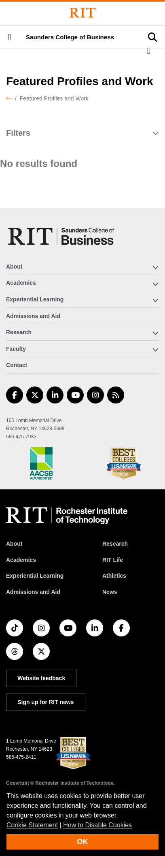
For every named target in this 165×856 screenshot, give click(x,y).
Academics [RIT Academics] (21, 560)
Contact (16, 365)
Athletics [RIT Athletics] (114, 575)
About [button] (14, 266)
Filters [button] (18, 132)
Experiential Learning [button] (34, 299)
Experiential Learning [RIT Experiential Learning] (34, 575)
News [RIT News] (109, 592)
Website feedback (41, 678)
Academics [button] (21, 283)
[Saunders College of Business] (62, 236)
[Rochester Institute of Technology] (82, 12)
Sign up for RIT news (45, 702)
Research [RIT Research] (115, 543)
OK (82, 841)
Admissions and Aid (33, 316)
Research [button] (19, 332)
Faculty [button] (16, 349)
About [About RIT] (14, 543)
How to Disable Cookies (97, 825)
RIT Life (112, 560)
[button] (10, 37)
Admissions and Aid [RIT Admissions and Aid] (33, 592)
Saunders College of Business (70, 37)
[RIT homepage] (66, 516)
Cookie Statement (32, 825)
